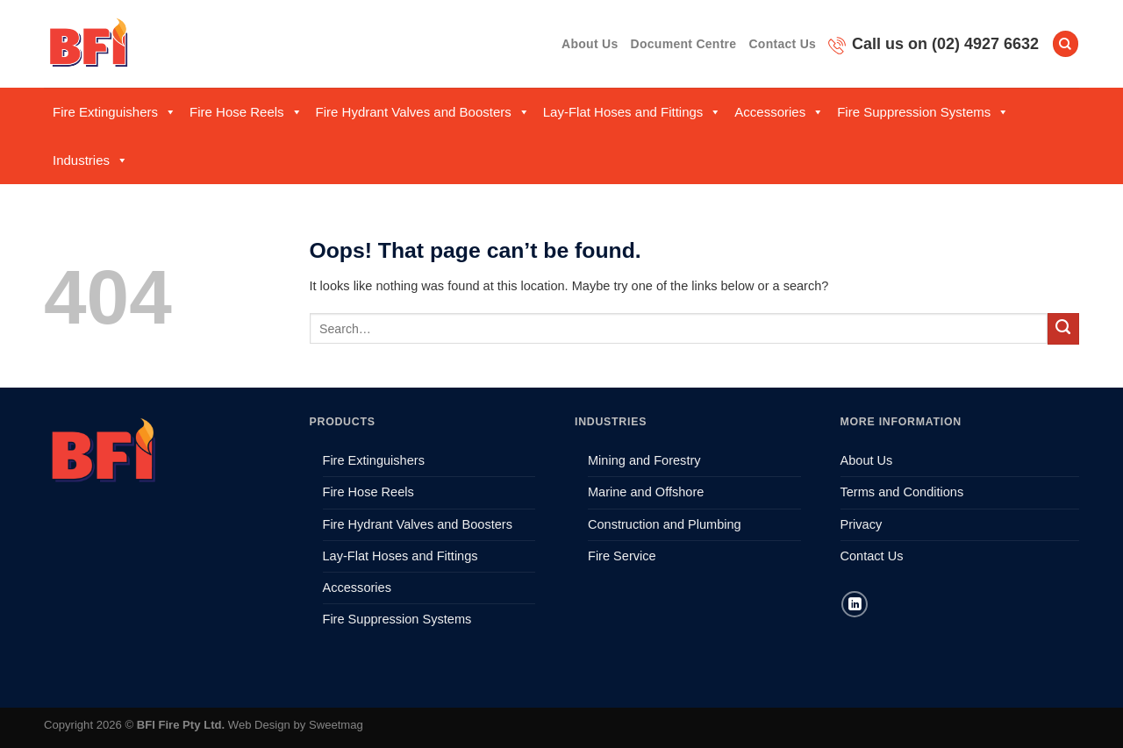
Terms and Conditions (902, 492)
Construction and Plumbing (664, 524)
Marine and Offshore (646, 492)
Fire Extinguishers (114, 112)
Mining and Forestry (644, 460)
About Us (590, 44)
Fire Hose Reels (246, 112)
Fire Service (622, 556)
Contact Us (782, 44)
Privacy (861, 524)
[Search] (1065, 44)
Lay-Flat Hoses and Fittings (632, 112)
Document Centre (684, 44)
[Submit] (1063, 329)
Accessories (779, 112)
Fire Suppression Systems (923, 112)
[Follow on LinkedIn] (854, 604)
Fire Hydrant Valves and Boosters (423, 112)
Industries (90, 160)
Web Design (259, 724)
